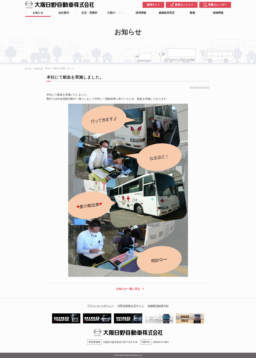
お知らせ (38, 12)
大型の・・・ (115, 12)
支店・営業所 (89, 12)
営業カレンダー (217, 4)
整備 (192, 12)
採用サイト (153, 4)
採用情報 (141, 12)
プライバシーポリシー (100, 305)
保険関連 (218, 12)
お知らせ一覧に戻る (128, 288)
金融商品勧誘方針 (158, 305)
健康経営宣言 (167, 12)
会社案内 (63, 12)
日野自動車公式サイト (130, 305)
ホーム (28, 68)
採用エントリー (184, 4)
